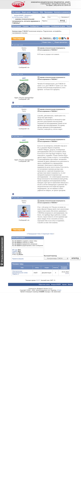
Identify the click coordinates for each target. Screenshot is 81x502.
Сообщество (35, 26)
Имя (43, 17)
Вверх (70, 284)
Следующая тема (47, 234)
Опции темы (46, 42)
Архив (64, 284)
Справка (26, 26)
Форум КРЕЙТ (18, 15)
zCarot (59, 290)
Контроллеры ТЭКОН (21, 17)
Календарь (46, 26)
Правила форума (18, 258)
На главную (16, 12)
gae (24, 77)
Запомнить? (63, 17)
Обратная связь (44, 284)
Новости (35, 12)
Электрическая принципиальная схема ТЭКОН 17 (20, 272)
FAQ (41, 12)
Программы (48, 12)
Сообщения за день (58, 26)
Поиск (69, 26)
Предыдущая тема (34, 234)
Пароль (44, 21)
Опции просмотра (60, 42)
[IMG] (14, 253)
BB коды (15, 250)
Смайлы (15, 251)
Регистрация (16, 26)
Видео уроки (26, 12)
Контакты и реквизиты (62, 12)
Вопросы (28, 15)
